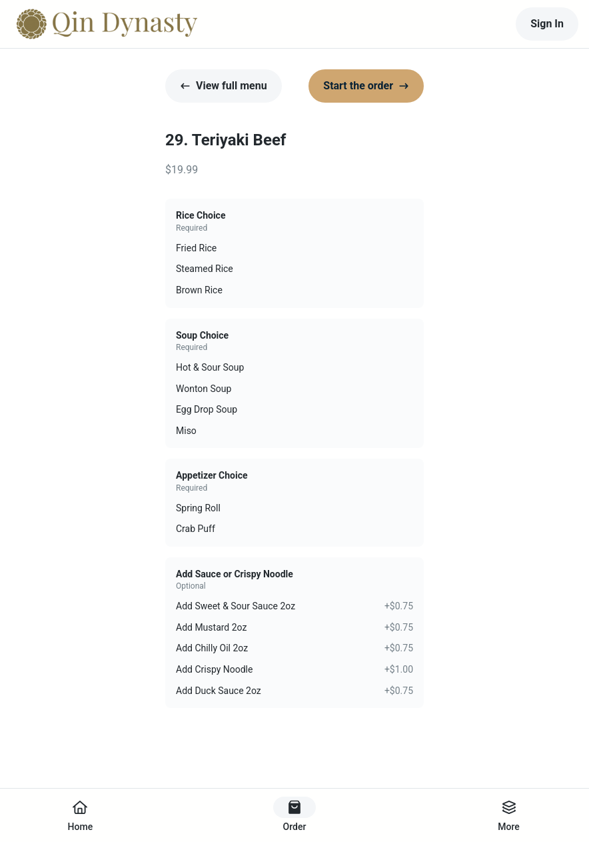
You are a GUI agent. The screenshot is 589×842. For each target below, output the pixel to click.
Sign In (547, 23)
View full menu (223, 85)
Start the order (366, 85)
